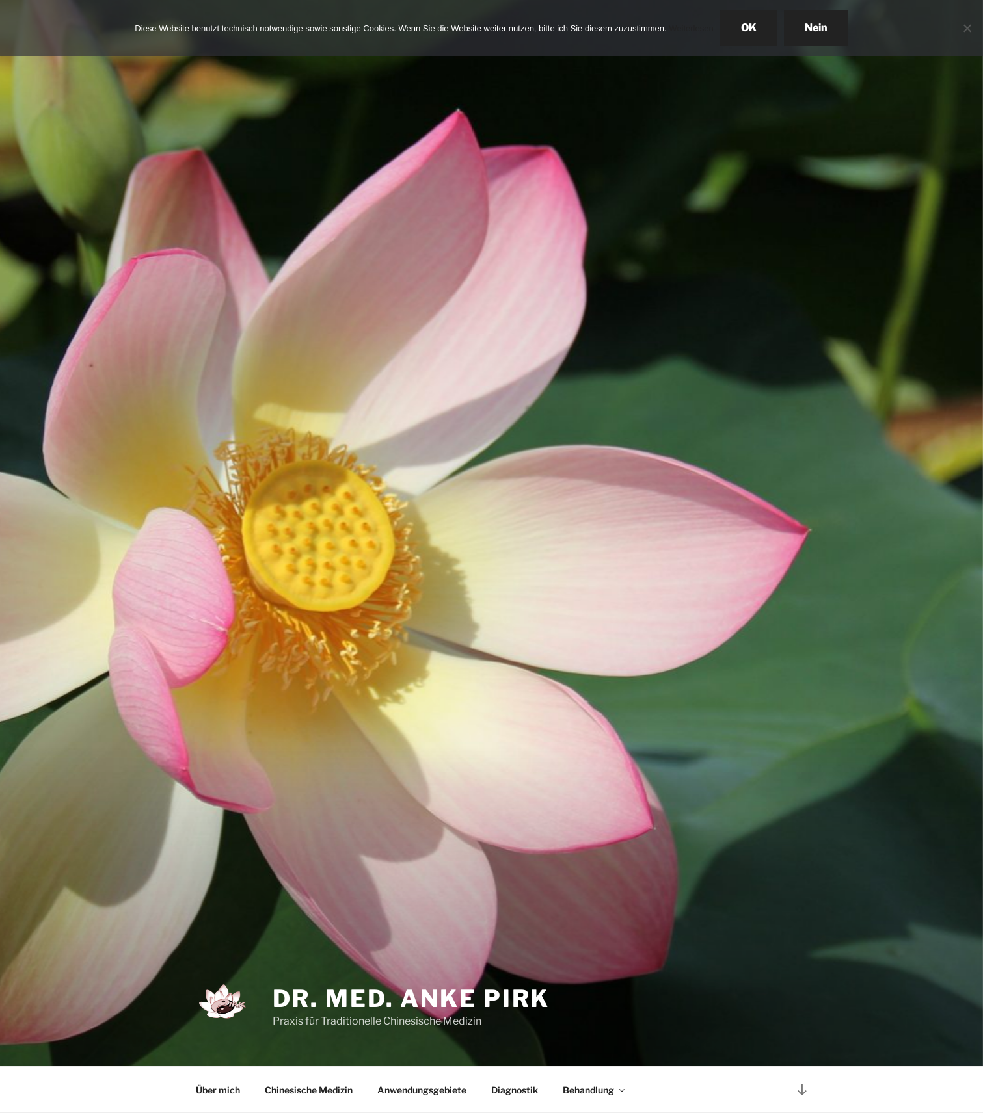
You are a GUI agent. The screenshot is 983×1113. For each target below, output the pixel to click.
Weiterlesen (691, 28)
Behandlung (594, 1089)
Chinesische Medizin (309, 1089)
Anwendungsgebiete (421, 1089)
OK (749, 27)
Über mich (218, 1089)
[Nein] (966, 27)
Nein (816, 27)
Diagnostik (514, 1089)
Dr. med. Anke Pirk (411, 998)
